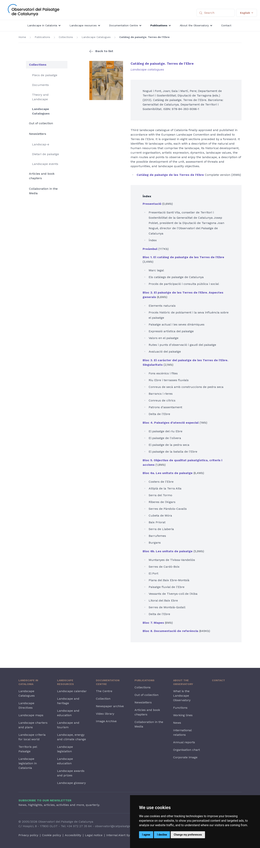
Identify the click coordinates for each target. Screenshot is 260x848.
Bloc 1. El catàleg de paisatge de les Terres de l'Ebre (183, 257)
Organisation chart (186, 750)
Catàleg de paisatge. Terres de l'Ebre (144, 37)
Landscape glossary (71, 783)
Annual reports (184, 742)
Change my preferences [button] (188, 834)
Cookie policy (51, 835)
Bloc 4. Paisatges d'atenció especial (171, 422)
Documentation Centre (107, 682)
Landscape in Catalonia (28, 682)
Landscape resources (65, 682)
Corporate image (185, 757)
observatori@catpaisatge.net (115, 826)
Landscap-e (40, 144)
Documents (40, 85)
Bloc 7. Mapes (153, 622)
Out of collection (41, 123)
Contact (218, 680)
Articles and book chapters (41, 176)
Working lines (183, 715)
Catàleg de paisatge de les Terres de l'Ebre (170, 175)
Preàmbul (150, 249)
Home (22, 37)
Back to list (104, 51)
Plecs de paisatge (44, 75)
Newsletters (37, 134)
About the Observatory (183, 682)
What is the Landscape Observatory (181, 695)
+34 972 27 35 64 (79, 826)
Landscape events (45, 164)
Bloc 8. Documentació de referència (170, 631)
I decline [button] (162, 834)
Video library (105, 713)
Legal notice (93, 835)
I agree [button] (146, 834)
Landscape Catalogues (96, 37)
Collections (66, 37)
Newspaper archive (110, 706)
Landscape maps (30, 715)
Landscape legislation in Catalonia (27, 763)
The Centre (104, 691)
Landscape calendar (72, 691)
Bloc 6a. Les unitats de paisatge (168, 473)
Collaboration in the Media (43, 191)
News (177, 722)
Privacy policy (28, 835)
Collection (103, 698)
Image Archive (106, 721)
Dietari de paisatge (45, 154)
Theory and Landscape (40, 97)
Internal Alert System (121, 835)
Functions (180, 707)
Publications (42, 37)
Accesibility (73, 835)
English (246, 12)
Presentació (152, 204)
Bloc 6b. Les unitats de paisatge (168, 551)
